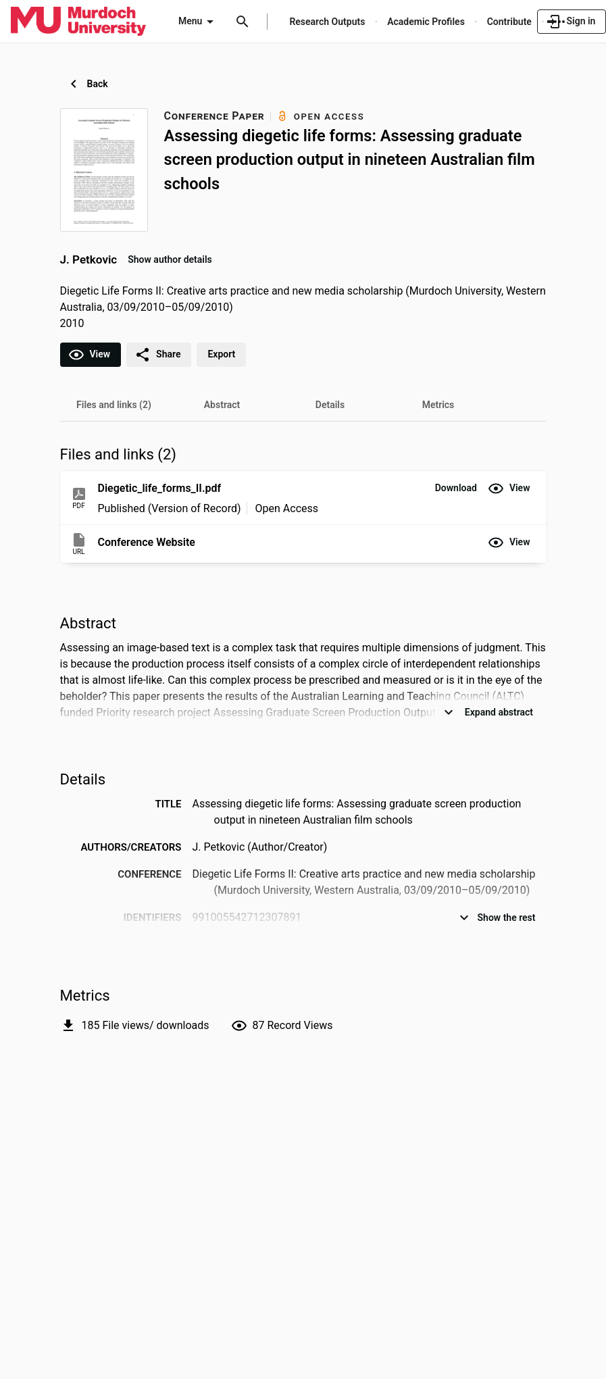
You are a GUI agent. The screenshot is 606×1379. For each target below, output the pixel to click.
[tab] (114, 404)
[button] (456, 488)
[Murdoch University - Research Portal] (78, 21)
